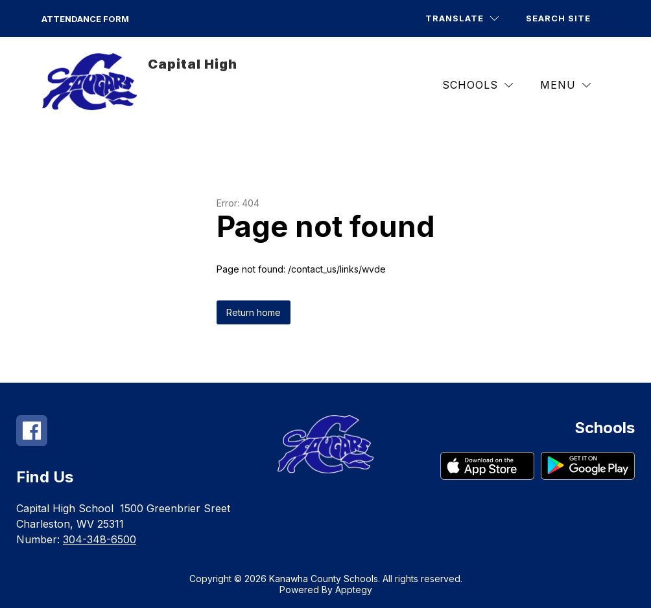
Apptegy (353, 589)
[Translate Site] (462, 18)
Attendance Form (85, 19)
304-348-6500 (99, 539)
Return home (253, 312)
